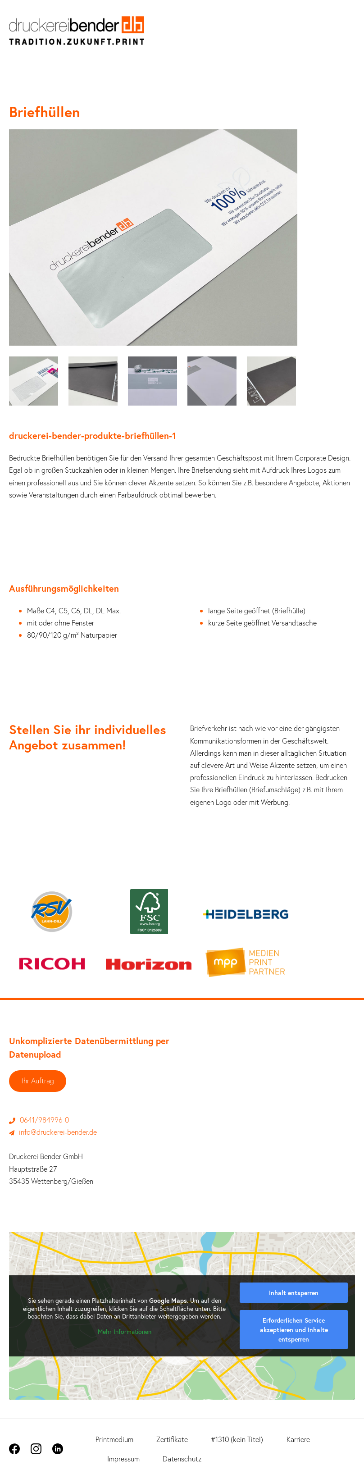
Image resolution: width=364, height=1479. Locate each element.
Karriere (298, 1439)
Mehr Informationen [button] (124, 1332)
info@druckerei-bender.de (53, 1132)
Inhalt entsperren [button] (293, 1292)
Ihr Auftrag (38, 1081)
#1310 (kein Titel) (237, 1439)
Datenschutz (182, 1458)
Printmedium (114, 1439)
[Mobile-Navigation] (348, 35)
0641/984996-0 (39, 1119)
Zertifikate (172, 1439)
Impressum (123, 1458)
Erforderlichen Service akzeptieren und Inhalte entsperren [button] (294, 1329)
